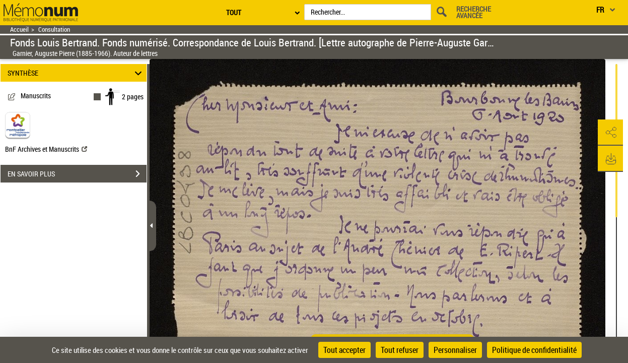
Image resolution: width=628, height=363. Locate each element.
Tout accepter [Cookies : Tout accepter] (344, 349)
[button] (610, 132)
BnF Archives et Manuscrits (46, 149)
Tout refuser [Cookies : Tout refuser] (399, 349)
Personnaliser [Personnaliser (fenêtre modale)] (455, 349)
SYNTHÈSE (76, 73)
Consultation (54, 29)
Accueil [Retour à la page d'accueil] (19, 29)
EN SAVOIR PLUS (77, 174)
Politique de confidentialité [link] (534, 349)
